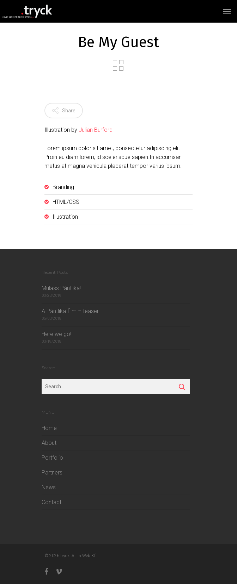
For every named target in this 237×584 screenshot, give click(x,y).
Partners (52, 472)
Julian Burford (96, 129)
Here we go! (56, 334)
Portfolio (52, 457)
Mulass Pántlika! (61, 288)
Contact (51, 502)
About (49, 443)
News (49, 487)
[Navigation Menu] (227, 11)
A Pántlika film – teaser (70, 311)
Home (49, 428)
